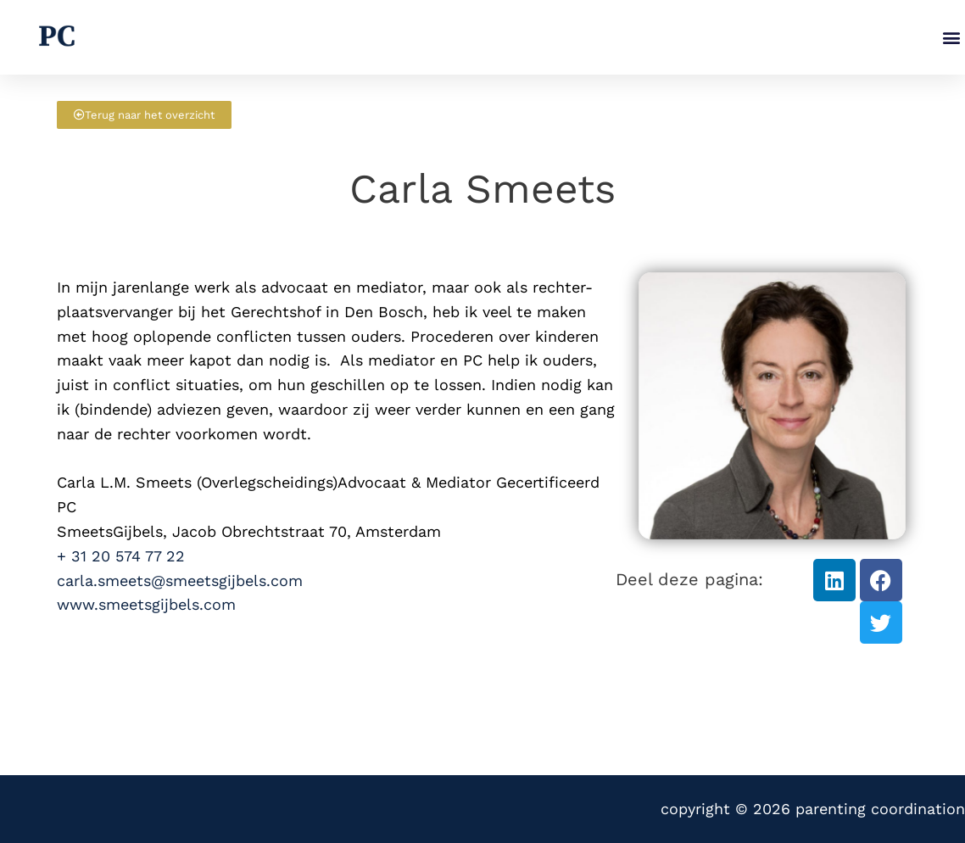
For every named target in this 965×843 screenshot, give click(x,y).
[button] (951, 38)
